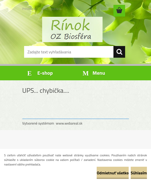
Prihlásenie (29, 8)
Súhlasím (139, 173)
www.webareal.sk (69, 123)
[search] (119, 52)
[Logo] (72, 29)
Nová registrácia (51, 8)
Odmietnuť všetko (113, 173)
